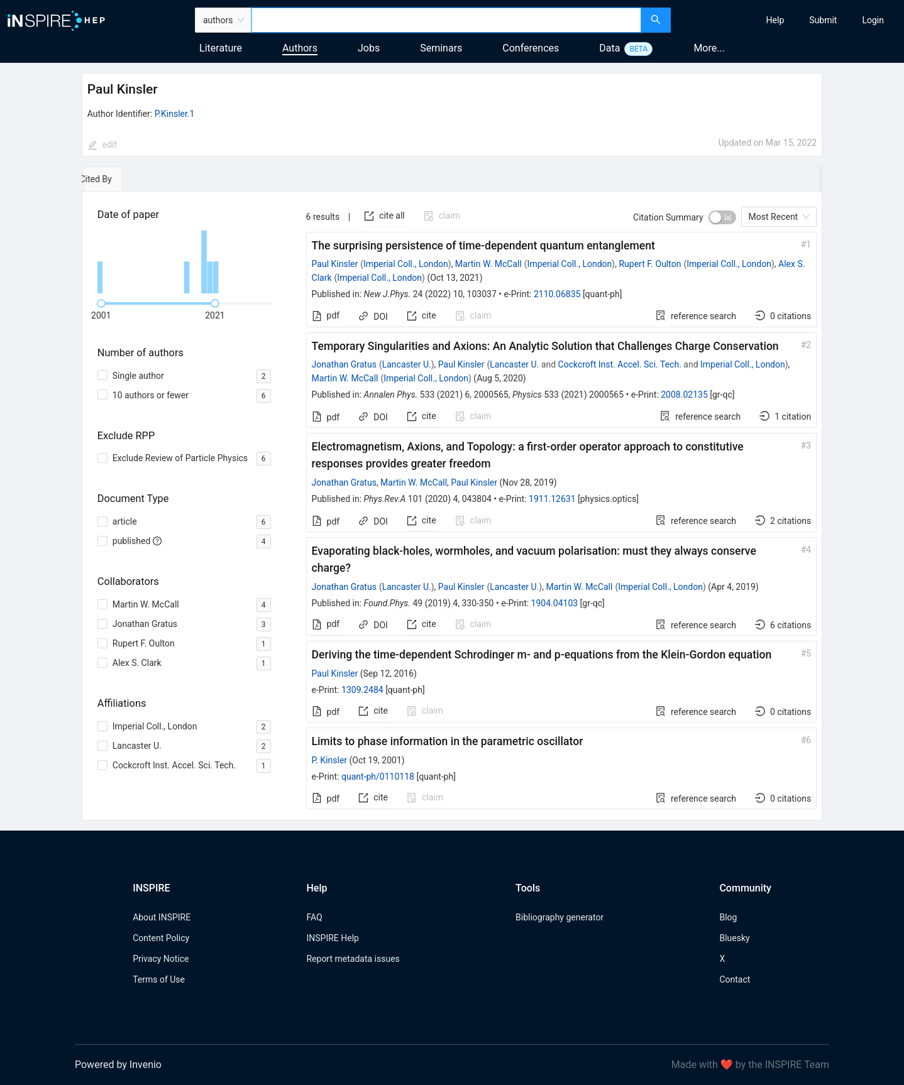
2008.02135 (684, 395)
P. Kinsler (330, 760)
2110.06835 (557, 294)
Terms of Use (159, 979)
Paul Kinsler (335, 264)
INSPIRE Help (332, 938)
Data (609, 48)
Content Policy (161, 938)
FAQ (314, 917)
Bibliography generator (559, 917)
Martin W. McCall (488, 264)
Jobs (369, 48)
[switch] (722, 217)
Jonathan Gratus (344, 364)
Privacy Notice (161, 959)
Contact (734, 979)
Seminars (441, 48)
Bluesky (734, 938)
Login (873, 20)
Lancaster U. (406, 364)
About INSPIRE (161, 917)
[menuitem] (775, 20)
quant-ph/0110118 (377, 776)
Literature (220, 48)
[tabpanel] (452, 506)
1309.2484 (362, 690)
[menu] (788, 20)
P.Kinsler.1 (175, 114)
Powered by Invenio (118, 1065)
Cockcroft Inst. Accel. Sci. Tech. (619, 364)
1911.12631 (552, 499)
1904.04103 (554, 603)
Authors (299, 48)
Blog (728, 917)
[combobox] (446, 20)
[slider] (101, 303)
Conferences (530, 48)
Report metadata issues (352, 959)
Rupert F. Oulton (650, 264)
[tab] (117, 179)
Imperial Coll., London (405, 264)
